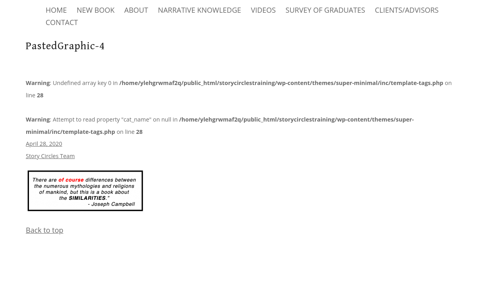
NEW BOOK (96, 10)
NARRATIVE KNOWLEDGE (199, 10)
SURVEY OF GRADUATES (325, 10)
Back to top (44, 230)
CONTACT (62, 22)
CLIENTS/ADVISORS (407, 10)
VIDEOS (263, 10)
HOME (56, 10)
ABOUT (136, 10)
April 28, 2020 (44, 143)
